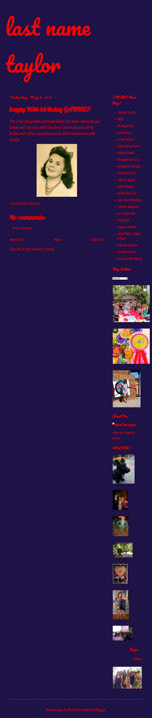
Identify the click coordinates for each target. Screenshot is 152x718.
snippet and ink (126, 227)
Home (57, 240)
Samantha (123, 220)
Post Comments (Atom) (40, 249)
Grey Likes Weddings (129, 200)
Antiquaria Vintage (129, 166)
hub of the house (125, 425)
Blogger (101, 710)
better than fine (127, 193)
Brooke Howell (125, 153)
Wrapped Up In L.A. (128, 160)
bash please (124, 133)
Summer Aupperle (128, 207)
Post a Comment (22, 228)
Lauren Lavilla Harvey (129, 259)
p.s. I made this (126, 214)
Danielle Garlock (126, 252)
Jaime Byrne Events (129, 146)
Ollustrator (74, 710)
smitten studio (126, 112)
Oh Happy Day (125, 126)
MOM (120, 119)
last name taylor (47, 45)
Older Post (97, 240)
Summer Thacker (127, 245)
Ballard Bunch (125, 187)
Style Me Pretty (126, 173)
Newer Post (17, 240)
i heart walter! (126, 139)
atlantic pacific (126, 180)
